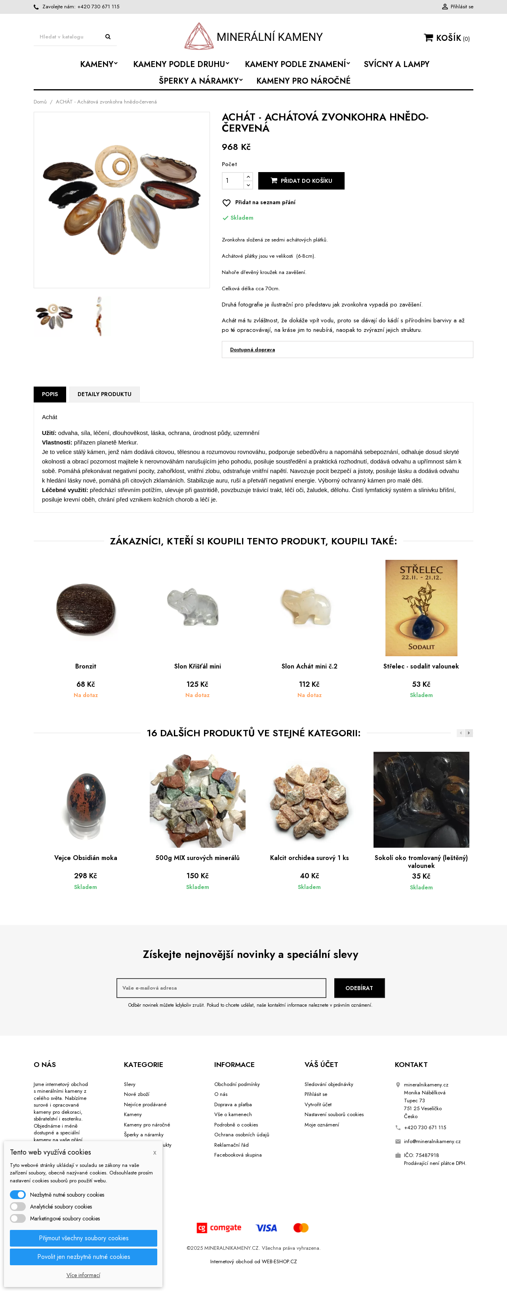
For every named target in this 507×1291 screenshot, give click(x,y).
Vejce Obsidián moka (85, 857)
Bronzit (85, 666)
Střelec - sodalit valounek (421, 666)
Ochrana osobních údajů (241, 1134)
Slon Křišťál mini (197, 666)
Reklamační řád (231, 1145)
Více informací (83, 1275)
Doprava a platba (233, 1104)
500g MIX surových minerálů (197, 857)
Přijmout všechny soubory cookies (84, 1238)
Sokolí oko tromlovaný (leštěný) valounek (421, 861)
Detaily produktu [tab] (105, 394)
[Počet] (233, 181)
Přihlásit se (316, 1094)
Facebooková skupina (238, 1155)
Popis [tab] (50, 394)
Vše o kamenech (233, 1114)
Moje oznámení (322, 1124)
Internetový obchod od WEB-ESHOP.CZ (253, 1261)
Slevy (129, 1084)
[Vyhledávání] (75, 37)
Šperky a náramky (144, 1134)
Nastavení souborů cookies (334, 1114)
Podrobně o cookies (236, 1124)
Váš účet (321, 1064)
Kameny (133, 1114)
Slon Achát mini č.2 (309, 666)
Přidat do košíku (301, 181)
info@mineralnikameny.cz (432, 1141)
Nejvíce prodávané (145, 1104)
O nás (220, 1094)
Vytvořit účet (318, 1104)
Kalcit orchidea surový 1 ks (309, 857)
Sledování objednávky (329, 1084)
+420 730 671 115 (98, 6)
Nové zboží (136, 1094)
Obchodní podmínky (237, 1084)
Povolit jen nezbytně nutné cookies (83, 1256)
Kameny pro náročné (147, 1124)
